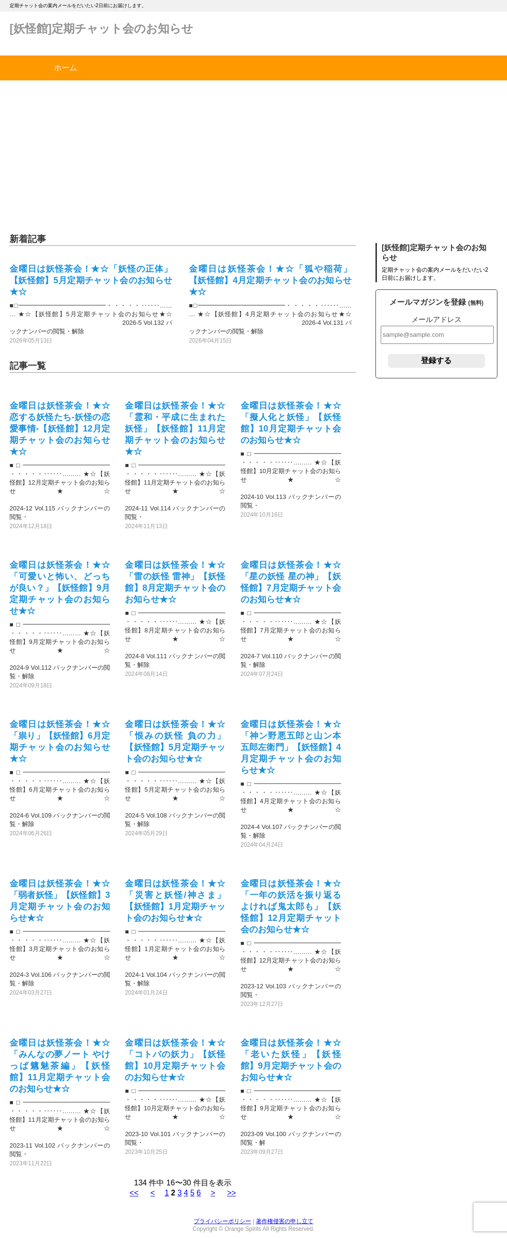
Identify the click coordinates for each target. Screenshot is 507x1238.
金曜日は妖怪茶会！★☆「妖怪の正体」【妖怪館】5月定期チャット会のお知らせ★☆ (91, 280)
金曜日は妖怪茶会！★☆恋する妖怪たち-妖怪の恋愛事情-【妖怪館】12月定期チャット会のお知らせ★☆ (60, 428)
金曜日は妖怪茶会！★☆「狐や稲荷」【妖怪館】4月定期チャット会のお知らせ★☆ (270, 280)
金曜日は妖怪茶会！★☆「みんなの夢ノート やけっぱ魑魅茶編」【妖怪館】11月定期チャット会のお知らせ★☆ (60, 1066)
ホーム (65, 68)
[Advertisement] (253, 152)
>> (231, 1193)
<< (134, 1193)
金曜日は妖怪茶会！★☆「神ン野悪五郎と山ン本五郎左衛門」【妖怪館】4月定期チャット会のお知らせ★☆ (291, 747)
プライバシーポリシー (222, 1221)
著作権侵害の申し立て (284, 1221)
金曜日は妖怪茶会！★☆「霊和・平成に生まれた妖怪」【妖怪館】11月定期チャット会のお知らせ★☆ (175, 428)
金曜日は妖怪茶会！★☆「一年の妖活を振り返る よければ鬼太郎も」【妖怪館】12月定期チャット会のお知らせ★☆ (291, 906)
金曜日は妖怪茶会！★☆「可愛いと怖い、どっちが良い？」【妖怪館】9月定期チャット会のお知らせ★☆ (60, 588)
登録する (436, 360)
